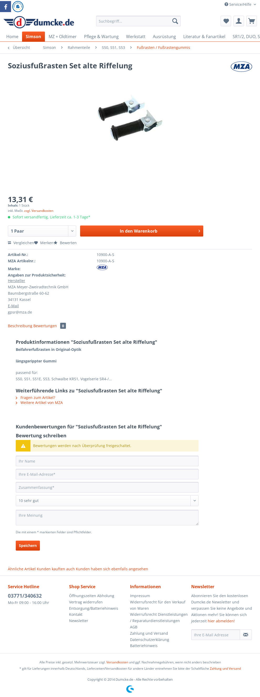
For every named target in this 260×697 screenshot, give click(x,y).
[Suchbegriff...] (138, 21)
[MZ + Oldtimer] (62, 37)
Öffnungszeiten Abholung (91, 595)
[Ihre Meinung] (107, 517)
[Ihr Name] (107, 461)
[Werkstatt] (135, 37)
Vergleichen (21, 242)
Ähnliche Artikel (22, 568)
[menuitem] (138, 23)
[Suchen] (175, 21)
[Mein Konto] (238, 21)
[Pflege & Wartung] (101, 37)
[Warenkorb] (251, 21)
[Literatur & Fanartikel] (204, 37)
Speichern (28, 545)
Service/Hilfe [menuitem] (238, 4)
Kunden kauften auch (56, 568)
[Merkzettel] (226, 21)
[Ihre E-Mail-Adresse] (107, 474)
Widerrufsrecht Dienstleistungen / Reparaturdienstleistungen (159, 617)
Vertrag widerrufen (86, 601)
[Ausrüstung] (164, 37)
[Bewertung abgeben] (107, 500)
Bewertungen (49, 325)
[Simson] (33, 37)
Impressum (140, 595)
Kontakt (75, 614)
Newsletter (78, 620)
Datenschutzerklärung (149, 639)
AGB (133, 626)
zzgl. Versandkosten (38, 210)
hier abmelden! (221, 620)
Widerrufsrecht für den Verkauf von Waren (157, 605)
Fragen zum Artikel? (35, 397)
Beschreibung (20, 325)
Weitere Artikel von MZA (39, 402)
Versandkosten (117, 662)
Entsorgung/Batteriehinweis (93, 608)
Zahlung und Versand (149, 633)
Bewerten (65, 242)
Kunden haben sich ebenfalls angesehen (112, 568)
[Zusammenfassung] (107, 487)
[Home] (12, 37)
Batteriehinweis (144, 645)
